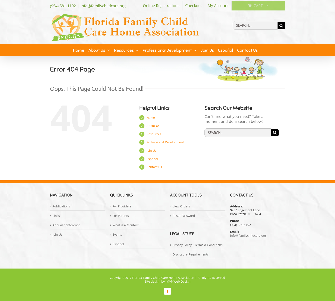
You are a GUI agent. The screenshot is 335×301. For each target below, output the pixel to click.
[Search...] (255, 25)
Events (117, 234)
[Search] (281, 25)
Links (56, 216)
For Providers (122, 206)
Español (152, 159)
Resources (154, 134)
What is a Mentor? (125, 225)
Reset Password (184, 216)
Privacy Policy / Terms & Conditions (198, 245)
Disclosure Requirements (191, 254)
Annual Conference (66, 225)
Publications (61, 206)
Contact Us (154, 167)
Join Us (151, 150)
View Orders (181, 206)
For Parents (121, 216)
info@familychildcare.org (103, 5)
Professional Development (165, 142)
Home (151, 118)
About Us (153, 126)
